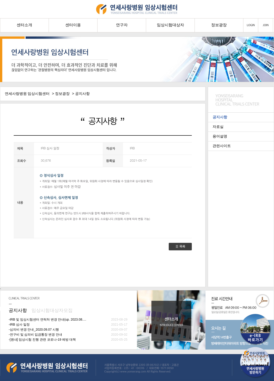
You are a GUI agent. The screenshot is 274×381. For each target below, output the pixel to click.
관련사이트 (222, 146)
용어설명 (220, 136)
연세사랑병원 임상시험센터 (27, 94)
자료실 (218, 127)
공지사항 (220, 117)
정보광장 (62, 94)
